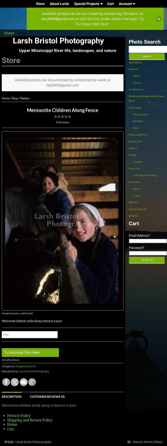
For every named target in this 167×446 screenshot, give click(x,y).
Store (40, 4)
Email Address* (139, 235)
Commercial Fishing (145, 175)
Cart (110, 4)
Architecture (136, 89)
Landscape (135, 107)
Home (5, 98)
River (136, 127)
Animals (133, 69)
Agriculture (135, 62)
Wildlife (133, 215)
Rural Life (30, 366)
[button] (159, 19)
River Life (134, 168)
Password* (137, 248)
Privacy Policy (19, 416)
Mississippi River (138, 134)
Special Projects (89, 4)
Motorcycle (135, 141)
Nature (25, 98)
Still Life (133, 202)
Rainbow (138, 121)
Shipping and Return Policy (29, 420)
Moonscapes (140, 114)
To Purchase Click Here (21, 352)
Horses (137, 82)
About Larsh (59, 4)
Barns (136, 188)
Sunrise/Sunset (138, 209)
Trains (136, 195)
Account (128, 4)
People (20, 366)
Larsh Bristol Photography (58, 40)
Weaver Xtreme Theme (147, 442)
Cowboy (137, 161)
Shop (15, 98)
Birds (136, 75)
